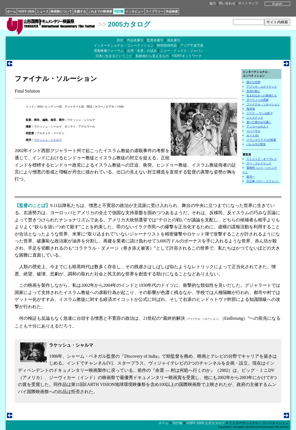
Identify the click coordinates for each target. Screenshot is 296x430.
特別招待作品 (167, 45)
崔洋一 (250, 176)
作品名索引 (135, 40)
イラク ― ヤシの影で (259, 113)
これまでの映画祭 (100, 11)
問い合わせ (227, 3)
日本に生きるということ (113, 56)
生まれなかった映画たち (261, 95)
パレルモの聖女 (256, 144)
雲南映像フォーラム (109, 51)
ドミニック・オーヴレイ (261, 158)
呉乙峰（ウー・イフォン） (263, 181)
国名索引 (173, 40)
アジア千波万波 (191, 45)
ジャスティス (254, 117)
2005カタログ (129, 24)
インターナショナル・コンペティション (124, 45)
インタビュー (134, 11)
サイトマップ (248, 3)
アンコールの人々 (257, 126)
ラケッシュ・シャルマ (48, 139)
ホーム (11, 11)
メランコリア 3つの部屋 (261, 139)
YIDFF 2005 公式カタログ (205, 423)
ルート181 (252, 135)
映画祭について (61, 11)
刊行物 (118, 11)
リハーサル (253, 130)
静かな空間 (253, 82)
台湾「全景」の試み (142, 51)
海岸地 (250, 108)
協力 (212, 3)
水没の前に (253, 91)
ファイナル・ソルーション (263, 104)
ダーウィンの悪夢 (257, 99)
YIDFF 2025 (26, 11)
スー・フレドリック (258, 163)
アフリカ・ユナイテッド (261, 86)
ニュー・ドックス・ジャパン (181, 51)
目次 (120, 40)
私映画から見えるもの (152, 56)
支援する (80, 11)
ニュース (43, 11)
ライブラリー (155, 11)
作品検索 (172, 11)
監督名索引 (155, 40)
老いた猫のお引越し (258, 122)
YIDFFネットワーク (187, 56)
